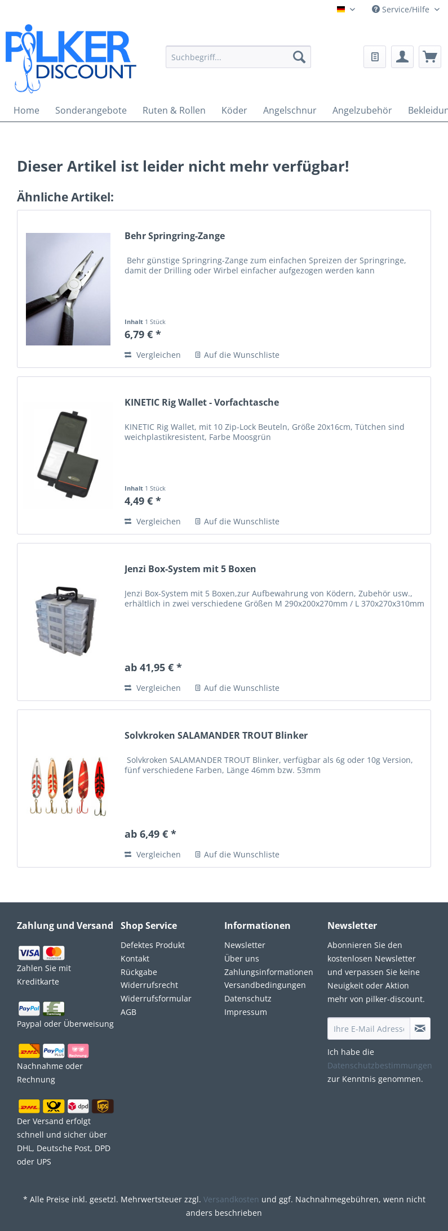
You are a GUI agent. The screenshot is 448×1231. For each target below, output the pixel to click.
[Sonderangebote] (91, 110)
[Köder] (234, 110)
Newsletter (244, 945)
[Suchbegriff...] (238, 57)
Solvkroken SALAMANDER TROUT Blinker (216, 736)
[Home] (26, 110)
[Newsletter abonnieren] (420, 1028)
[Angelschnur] (290, 110)
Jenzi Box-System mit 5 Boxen (190, 569)
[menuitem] (238, 64)
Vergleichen (153, 354)
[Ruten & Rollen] (174, 110)
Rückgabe (139, 972)
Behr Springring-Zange (175, 236)
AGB (128, 1012)
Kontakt (135, 958)
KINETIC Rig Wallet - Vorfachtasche (202, 402)
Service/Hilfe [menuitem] (402, 9)
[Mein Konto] (402, 57)
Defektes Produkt (153, 945)
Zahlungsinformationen (268, 972)
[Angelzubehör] (362, 110)
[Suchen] (299, 57)
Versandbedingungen (265, 985)
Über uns (241, 958)
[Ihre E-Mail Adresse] (368, 1028)
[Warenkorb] (430, 57)
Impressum (245, 1012)
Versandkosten (231, 1199)
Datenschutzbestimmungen (379, 1065)
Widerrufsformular (156, 998)
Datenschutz (248, 998)
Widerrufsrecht (149, 985)
